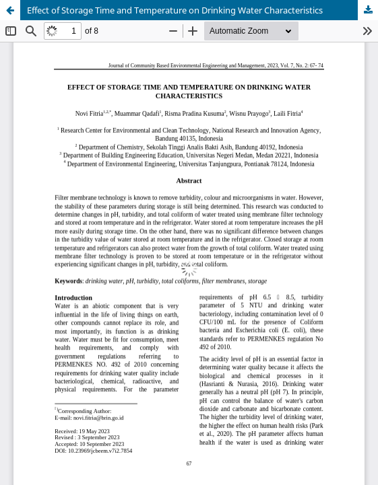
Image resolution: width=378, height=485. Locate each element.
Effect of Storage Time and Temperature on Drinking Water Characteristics (175, 10)
